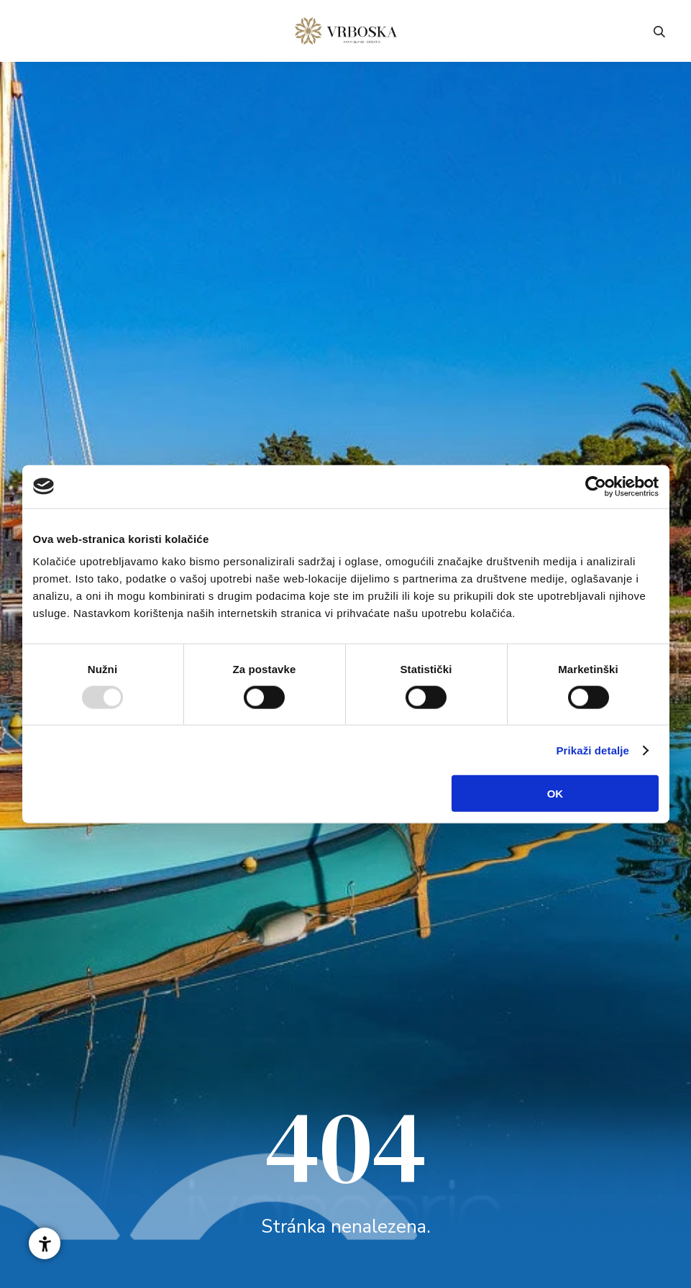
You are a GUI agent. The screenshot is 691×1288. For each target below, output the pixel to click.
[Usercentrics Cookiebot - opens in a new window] (596, 486)
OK (555, 793)
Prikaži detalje (593, 750)
